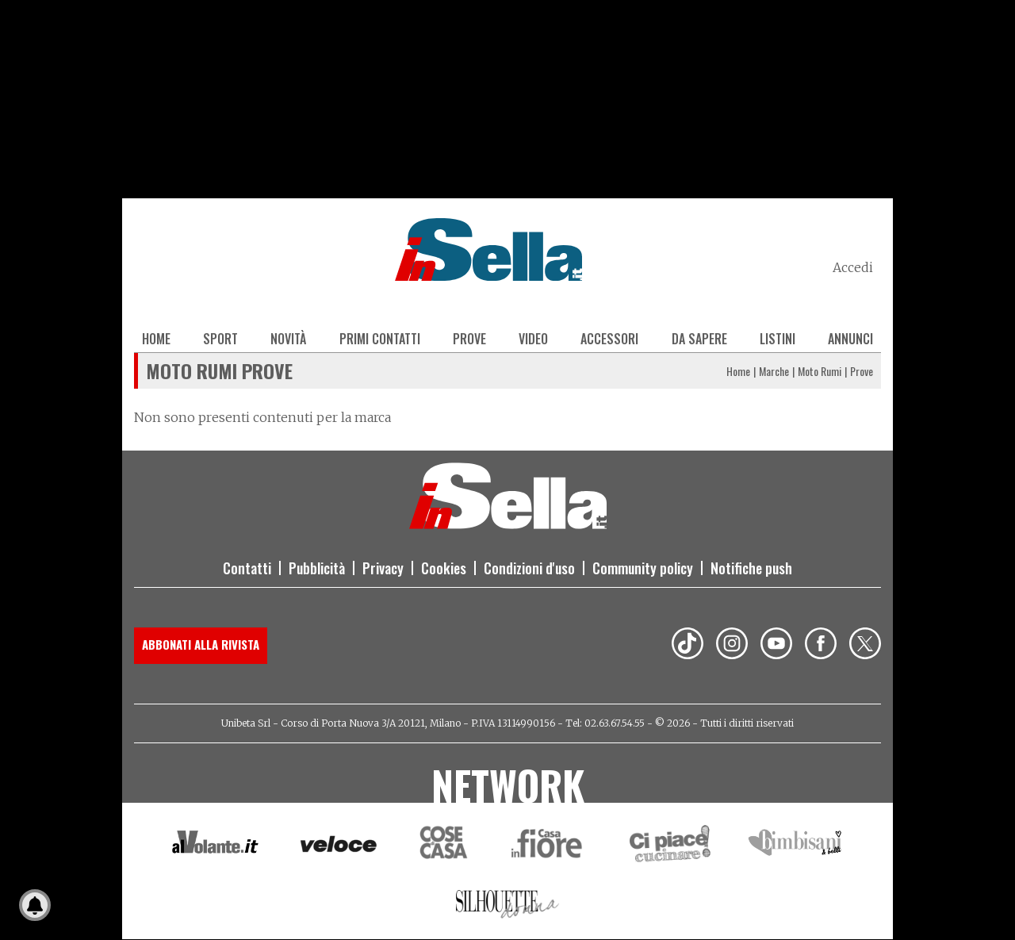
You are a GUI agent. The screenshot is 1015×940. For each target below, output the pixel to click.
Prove (469, 338)
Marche (774, 371)
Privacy (383, 568)
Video (533, 338)
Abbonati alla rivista (200, 644)
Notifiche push (751, 568)
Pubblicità (317, 568)
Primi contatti (379, 338)
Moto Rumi (819, 371)
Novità (288, 338)
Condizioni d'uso (529, 568)
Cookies (443, 568)
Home (156, 338)
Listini (777, 338)
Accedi (853, 267)
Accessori (609, 338)
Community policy (642, 568)
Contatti (247, 568)
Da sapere (699, 338)
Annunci (850, 338)
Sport (220, 338)
